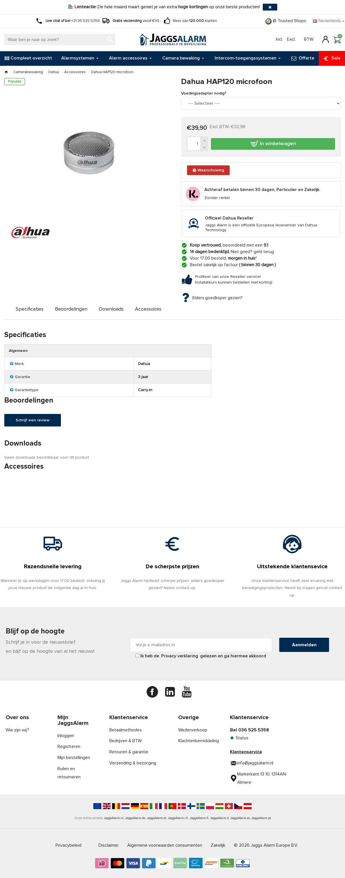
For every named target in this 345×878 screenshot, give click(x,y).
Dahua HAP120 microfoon (112, 72)
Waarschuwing (210, 171)
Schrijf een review (34, 435)
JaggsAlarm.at (156, 818)
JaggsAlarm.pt (261, 818)
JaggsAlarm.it (219, 818)
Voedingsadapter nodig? (207, 94)
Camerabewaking (28, 72)
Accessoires (75, 72)
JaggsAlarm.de (135, 818)
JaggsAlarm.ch (178, 818)
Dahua (53, 72)
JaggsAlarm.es (240, 818)
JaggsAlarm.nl (114, 818)
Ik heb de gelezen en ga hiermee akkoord (200, 656)
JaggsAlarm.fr (199, 818)
